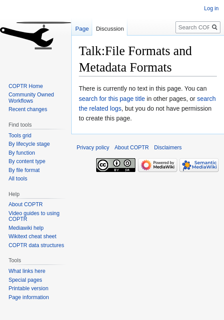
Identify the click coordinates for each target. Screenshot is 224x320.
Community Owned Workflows (31, 98)
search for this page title (112, 98)
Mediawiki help (26, 228)
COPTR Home (25, 86)
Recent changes (27, 109)
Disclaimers (168, 147)
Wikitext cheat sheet (32, 236)
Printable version (28, 288)
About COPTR (25, 204)
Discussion (110, 28)
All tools (17, 179)
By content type (26, 161)
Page (82, 28)
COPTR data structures (36, 245)
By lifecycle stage (29, 144)
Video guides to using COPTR (34, 216)
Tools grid (19, 135)
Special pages (25, 280)
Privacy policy (93, 147)
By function (21, 153)
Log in (211, 8)
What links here (26, 271)
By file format (24, 170)
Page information (28, 297)
